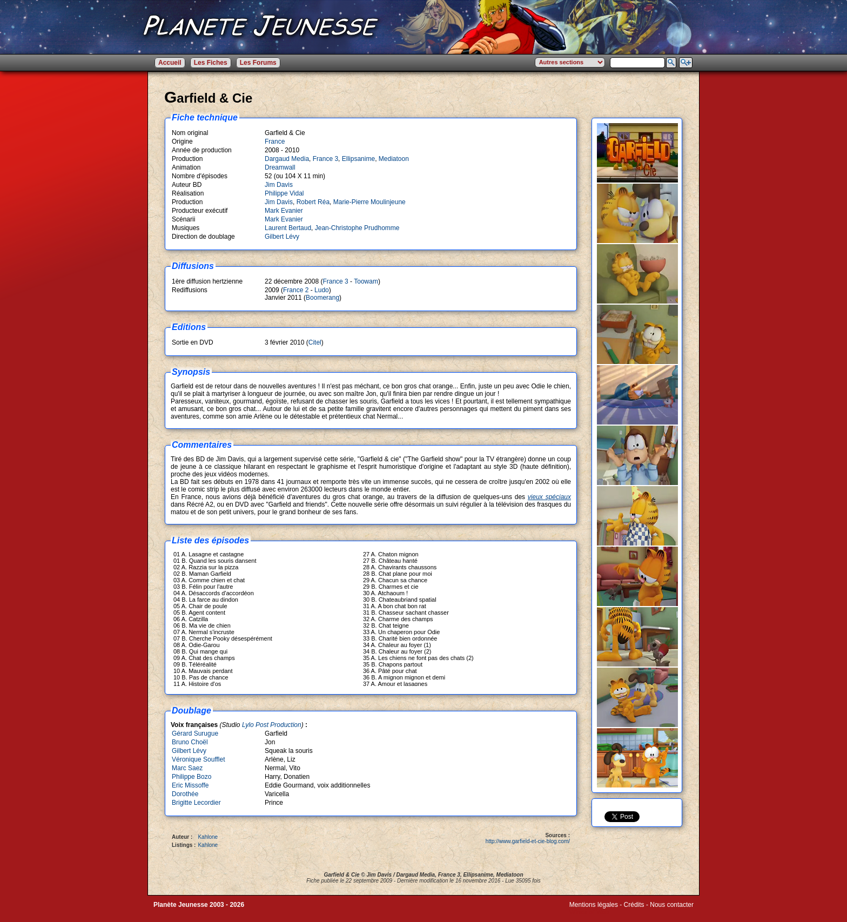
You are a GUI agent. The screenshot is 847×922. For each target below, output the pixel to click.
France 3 (325, 159)
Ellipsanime (358, 159)
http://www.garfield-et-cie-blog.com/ (528, 841)
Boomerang (322, 297)
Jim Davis (279, 185)
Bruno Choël (190, 742)
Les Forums (258, 62)
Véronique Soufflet (198, 759)
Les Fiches (210, 62)
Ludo (321, 290)
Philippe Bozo (191, 776)
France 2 (295, 290)
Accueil (170, 62)
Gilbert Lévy (282, 236)
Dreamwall (280, 167)
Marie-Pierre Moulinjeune (369, 202)
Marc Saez (187, 768)
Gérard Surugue (195, 733)
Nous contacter (672, 904)
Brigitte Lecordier (196, 802)
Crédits (634, 904)
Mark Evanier (284, 210)
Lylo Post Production (271, 725)
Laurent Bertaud (288, 228)
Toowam (366, 281)
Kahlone (208, 837)
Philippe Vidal (284, 193)
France (275, 141)
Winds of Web (589, 912)
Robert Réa (313, 202)
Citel (314, 342)
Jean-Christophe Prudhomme (357, 228)
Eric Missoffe (190, 785)
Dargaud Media (287, 159)
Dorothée (185, 794)
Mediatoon (394, 159)
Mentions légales (593, 904)
